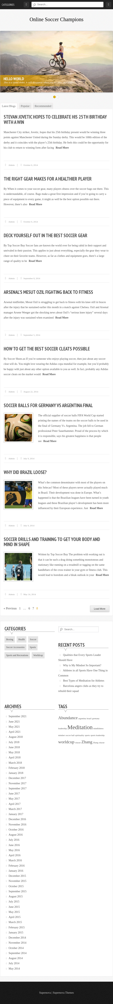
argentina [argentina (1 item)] (82, 718)
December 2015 (17, 875)
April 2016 (15, 855)
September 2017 (17, 788)
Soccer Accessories (15, 647)
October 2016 (16, 829)
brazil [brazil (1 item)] (89, 718)
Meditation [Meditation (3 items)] (80, 727)
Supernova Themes (63, 992)
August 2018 (16, 736)
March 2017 (15, 809)
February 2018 (17, 767)
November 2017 (17, 783)
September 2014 (17, 953)
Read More (62, 147)
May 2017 (14, 798)
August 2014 (16, 958)
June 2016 (14, 845)
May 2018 (14, 752)
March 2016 (15, 860)
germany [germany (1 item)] (96, 718)
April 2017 (15, 803)
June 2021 (14, 721)
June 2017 (14, 793)
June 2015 (14, 906)
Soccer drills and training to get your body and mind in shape (52, 541)
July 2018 (14, 742)
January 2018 (16, 773)
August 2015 (16, 896)
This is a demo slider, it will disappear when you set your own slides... (39, 82)
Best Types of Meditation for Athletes (83, 680)
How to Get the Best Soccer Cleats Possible (47, 349)
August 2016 (16, 834)
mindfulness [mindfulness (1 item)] (98, 728)
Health (21, 639)
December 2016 (17, 819)
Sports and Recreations (17, 655)
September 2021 (17, 716)
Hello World (13, 78)
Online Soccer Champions (56, 19)
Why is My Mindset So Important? (82, 665)
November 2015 (17, 881)
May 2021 (14, 726)
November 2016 (17, 824)
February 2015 (17, 927)
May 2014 (14, 968)
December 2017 (17, 778)
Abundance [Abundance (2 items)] (68, 717)
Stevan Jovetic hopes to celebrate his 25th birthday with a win (55, 119)
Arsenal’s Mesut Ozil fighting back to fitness (48, 292)
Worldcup (38, 655)
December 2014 (17, 937)
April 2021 (15, 731)
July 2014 (14, 963)
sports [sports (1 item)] (87, 735)
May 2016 (14, 850)
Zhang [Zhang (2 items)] (86, 742)
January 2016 (16, 870)
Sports (33, 647)
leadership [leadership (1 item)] (62, 728)
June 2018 (14, 747)
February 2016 (17, 865)
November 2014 (17, 942)
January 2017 (16, 814)
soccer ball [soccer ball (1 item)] (69, 735)
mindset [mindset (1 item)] (61, 735)
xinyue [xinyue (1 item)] (78, 743)
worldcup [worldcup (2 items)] (66, 742)
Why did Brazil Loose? (25, 472)
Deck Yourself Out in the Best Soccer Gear (45, 235)
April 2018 (15, 757)
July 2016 (14, 839)
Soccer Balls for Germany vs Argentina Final (48, 405)
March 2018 (15, 762)
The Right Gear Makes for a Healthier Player (48, 179)
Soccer (33, 639)
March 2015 (15, 922)
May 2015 (14, 911)
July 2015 (14, 901)
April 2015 (15, 917)
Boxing (9, 639)
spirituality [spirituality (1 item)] (79, 735)
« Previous (10, 608)
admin (11, 165)
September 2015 (17, 891)
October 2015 (16, 886)
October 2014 (16, 948)
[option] (56, 61)
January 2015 (16, 932)
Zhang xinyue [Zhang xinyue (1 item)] (99, 743)
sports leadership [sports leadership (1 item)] (98, 735)
